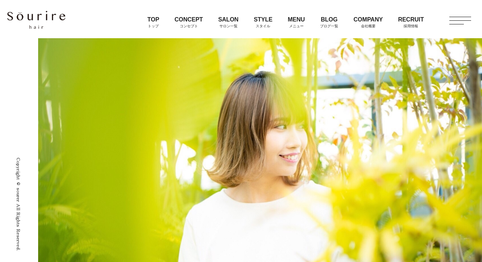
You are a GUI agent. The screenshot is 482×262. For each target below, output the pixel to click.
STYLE (263, 22)
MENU (296, 22)
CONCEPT (188, 22)
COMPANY (368, 22)
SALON (228, 22)
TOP (153, 22)
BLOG (329, 22)
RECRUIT (411, 22)
